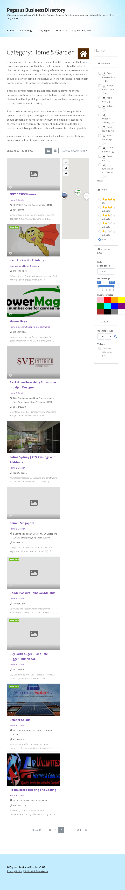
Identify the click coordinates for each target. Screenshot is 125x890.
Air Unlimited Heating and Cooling (33, 790)
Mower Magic (19, 321)
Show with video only (107, 352)
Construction (16, 265)
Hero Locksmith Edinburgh (28, 260)
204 (79, 830)
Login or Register (82, 30)
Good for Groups (107, 139)
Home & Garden (17, 199)
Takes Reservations (108, 77)
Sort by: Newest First (73, 150)
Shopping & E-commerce (38, 326)
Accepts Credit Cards (108, 89)
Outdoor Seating (108, 118)
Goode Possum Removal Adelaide (33, 593)
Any (104, 239)
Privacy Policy (14, 871)
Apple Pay (107, 99)
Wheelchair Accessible (107, 170)
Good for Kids (108, 128)
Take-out (107, 158)
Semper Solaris (20, 720)
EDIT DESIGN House (23, 194)
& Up (108, 209)
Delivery (108, 108)
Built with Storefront (36, 871)
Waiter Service (108, 149)
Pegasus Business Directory (36, 10)
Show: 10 (36, 830)
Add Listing (25, 30)
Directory (61, 30)
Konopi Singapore (22, 523)
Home (10, 30)
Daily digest (43, 30)
